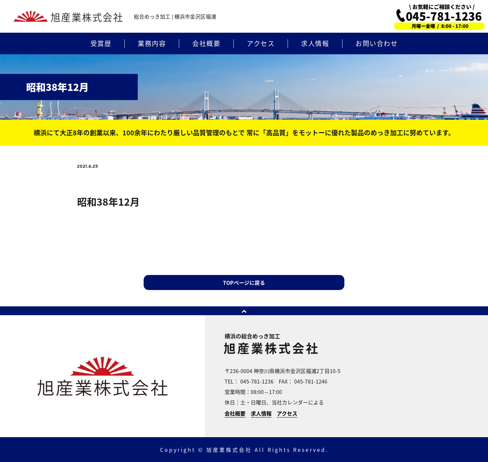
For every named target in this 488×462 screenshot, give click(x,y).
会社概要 (206, 43)
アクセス (261, 43)
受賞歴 (101, 43)
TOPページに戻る (244, 282)
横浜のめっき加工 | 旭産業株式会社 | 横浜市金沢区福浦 (67, 16)
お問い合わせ (376, 43)
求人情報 (315, 43)
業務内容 (152, 43)
